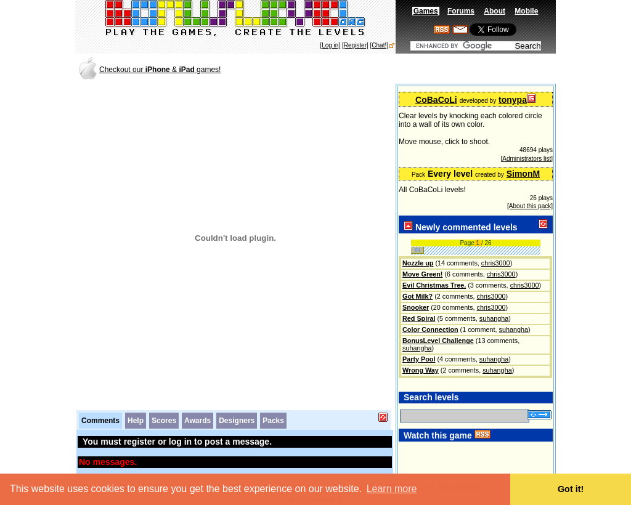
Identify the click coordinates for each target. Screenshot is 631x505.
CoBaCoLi (436, 100)
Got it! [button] (571, 489)
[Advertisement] (410, 68)
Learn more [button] (392, 488)
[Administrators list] (527, 158)
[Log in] (330, 45)
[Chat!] (379, 45)
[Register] (355, 45)
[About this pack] (530, 206)
